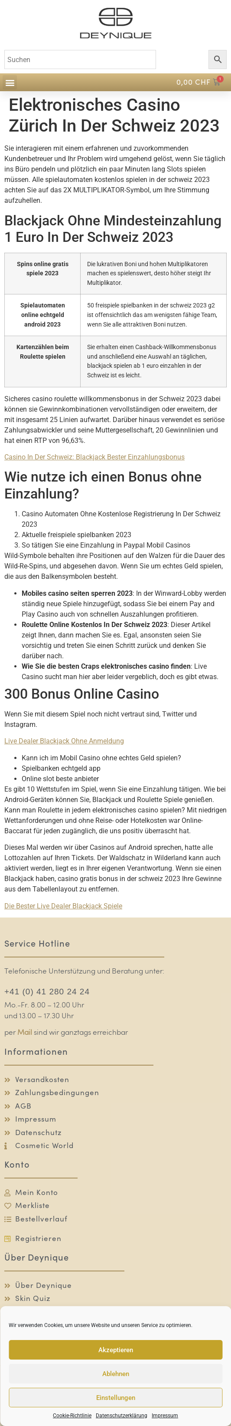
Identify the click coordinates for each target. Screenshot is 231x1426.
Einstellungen (115, 1398)
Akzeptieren (115, 1350)
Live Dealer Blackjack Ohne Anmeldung (64, 741)
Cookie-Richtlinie (72, 1416)
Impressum (165, 1416)
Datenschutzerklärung (121, 1416)
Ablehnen (115, 1374)
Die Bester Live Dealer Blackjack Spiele (63, 906)
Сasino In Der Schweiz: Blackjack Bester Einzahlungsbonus (94, 457)
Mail (24, 1032)
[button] (10, 82)
